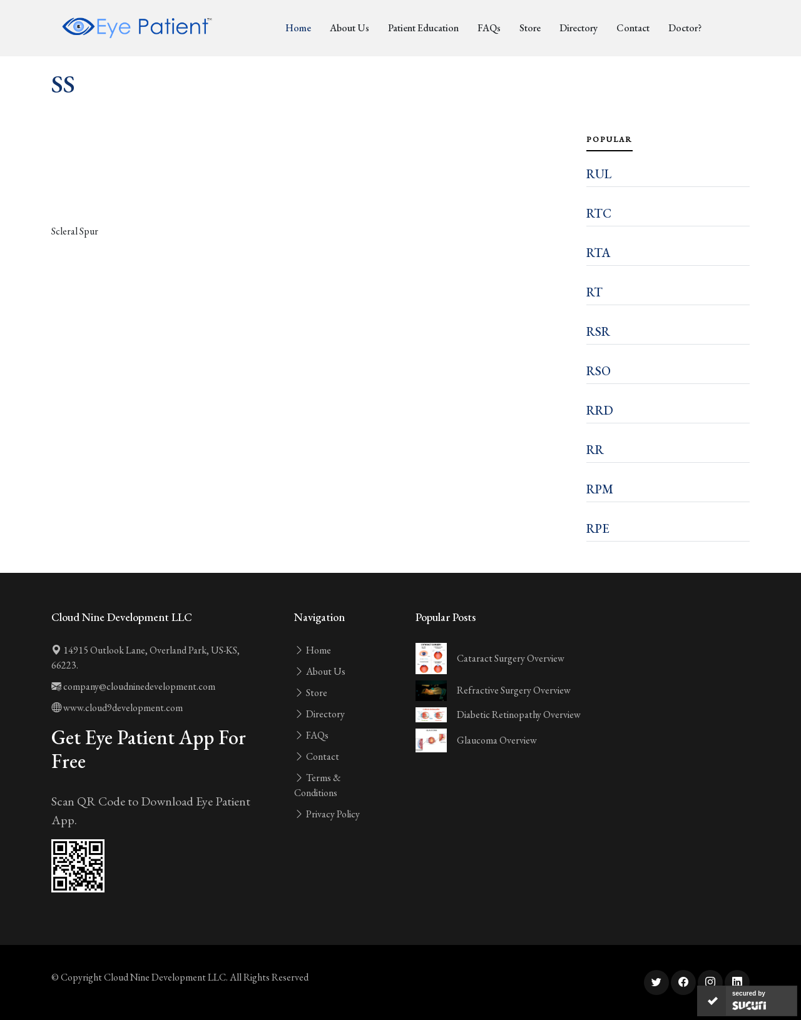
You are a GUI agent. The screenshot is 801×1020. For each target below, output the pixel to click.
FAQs (489, 27)
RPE (598, 528)
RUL (598, 174)
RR (595, 450)
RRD (599, 410)
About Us (349, 27)
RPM (599, 489)
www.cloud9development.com (117, 707)
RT (594, 292)
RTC (598, 213)
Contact (633, 27)
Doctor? (685, 27)
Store (530, 27)
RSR (598, 331)
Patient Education (423, 27)
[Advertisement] (311, 189)
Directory (578, 27)
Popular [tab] (609, 139)
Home (298, 27)
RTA (598, 253)
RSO (598, 371)
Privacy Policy (327, 814)
